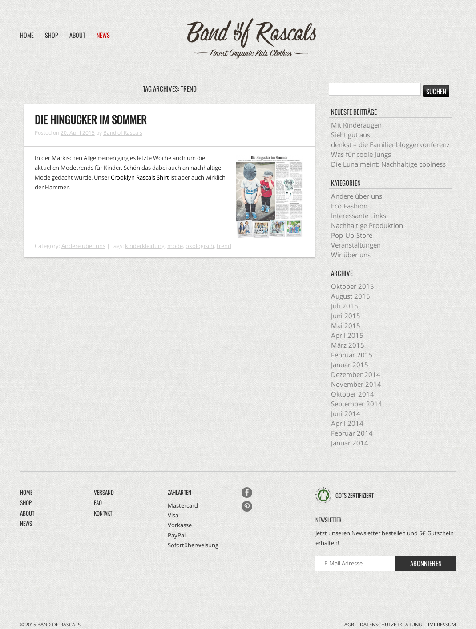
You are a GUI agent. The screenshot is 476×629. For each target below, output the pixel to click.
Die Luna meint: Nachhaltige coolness (388, 164)
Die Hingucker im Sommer (90, 119)
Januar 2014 (349, 442)
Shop (51, 35)
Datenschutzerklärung (391, 624)
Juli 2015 (344, 305)
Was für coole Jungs (361, 154)
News (103, 35)
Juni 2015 (345, 315)
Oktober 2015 (352, 286)
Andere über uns (83, 246)
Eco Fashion (349, 205)
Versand (104, 492)
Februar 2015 (352, 354)
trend (224, 246)
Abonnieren (426, 563)
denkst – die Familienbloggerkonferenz (390, 144)
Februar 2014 (352, 433)
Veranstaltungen (356, 244)
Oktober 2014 (352, 393)
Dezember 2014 (355, 374)
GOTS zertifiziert (354, 495)
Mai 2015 (345, 325)
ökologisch (200, 246)
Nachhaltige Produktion (367, 225)
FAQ (98, 502)
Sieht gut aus (350, 134)
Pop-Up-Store (351, 235)
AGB (349, 624)
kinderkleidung (145, 246)
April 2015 (347, 335)
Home (27, 35)
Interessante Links (358, 215)
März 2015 (347, 345)
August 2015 (350, 296)
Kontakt (103, 513)
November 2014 (356, 384)
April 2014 (347, 423)
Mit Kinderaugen (356, 124)
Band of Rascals (122, 132)
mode (175, 246)
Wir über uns (351, 254)
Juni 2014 (345, 413)
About (77, 35)
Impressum (442, 624)
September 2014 (356, 403)
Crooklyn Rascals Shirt (140, 177)
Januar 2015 (349, 364)
